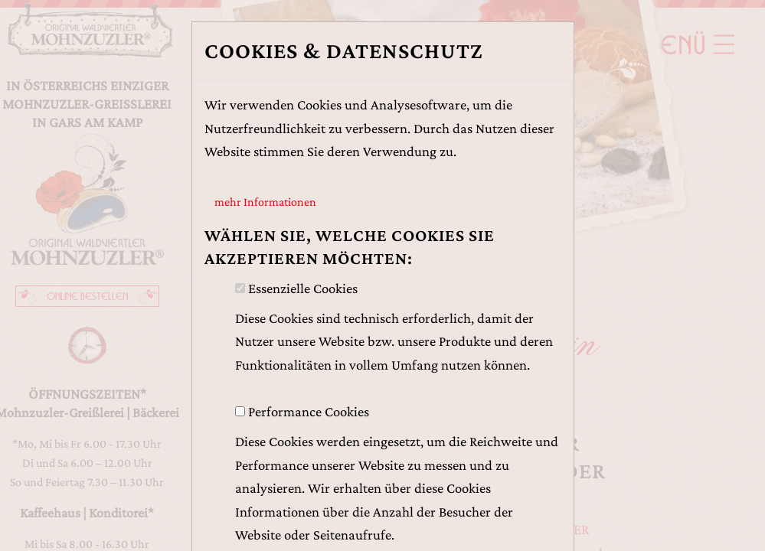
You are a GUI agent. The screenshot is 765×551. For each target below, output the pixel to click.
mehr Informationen (265, 201)
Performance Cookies (308, 411)
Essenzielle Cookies (303, 288)
